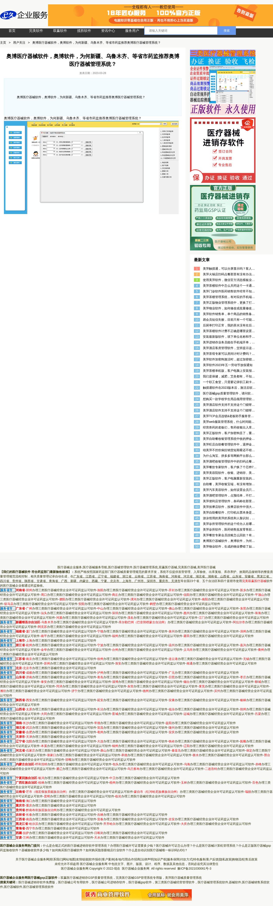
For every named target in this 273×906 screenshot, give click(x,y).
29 (197, 427)
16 (197, 353)
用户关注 (19, 42)
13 (197, 336)
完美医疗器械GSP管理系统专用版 (139, 877)
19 (197, 370)
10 (197, 319)
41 (197, 495)
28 (197, 421)
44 (197, 512)
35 (197, 461)
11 (197, 325)
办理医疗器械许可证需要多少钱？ (133, 845)
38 (197, 478)
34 (197, 455)
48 (197, 535)
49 (197, 541)
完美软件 (36, 31)
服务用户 (132, 31)
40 (197, 490)
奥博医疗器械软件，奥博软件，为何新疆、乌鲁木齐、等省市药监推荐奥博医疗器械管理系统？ (96, 42)
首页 (12, 31)
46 (197, 524)
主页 (3, 42)
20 (197, 376)
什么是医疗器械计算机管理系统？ (215, 845)
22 (197, 387)
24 (197, 399)
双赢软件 (60, 31)
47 (197, 529)
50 (197, 546)
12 (197, 331)
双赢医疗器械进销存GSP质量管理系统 (86, 877)
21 (197, 382)
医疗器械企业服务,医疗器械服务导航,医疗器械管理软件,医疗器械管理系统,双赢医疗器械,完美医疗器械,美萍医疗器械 (136, 567)
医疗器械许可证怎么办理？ (174, 845)
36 (197, 467)
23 (197, 393)
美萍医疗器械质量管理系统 (183, 877)
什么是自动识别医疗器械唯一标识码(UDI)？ (158, 850)
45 (197, 518)
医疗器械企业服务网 (93, 864)
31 (197, 438)
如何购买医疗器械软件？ (69, 850)
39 (197, 484)
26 (197, 410)
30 (197, 433)
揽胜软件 (84, 31)
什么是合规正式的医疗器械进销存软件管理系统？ (76, 845)
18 (197, 365)
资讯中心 (108, 31)
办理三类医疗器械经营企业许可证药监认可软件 (61, 590)
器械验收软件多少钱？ (36, 850)
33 (197, 450)
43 (197, 507)
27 (197, 416)
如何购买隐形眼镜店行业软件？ (107, 850)
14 (197, 342)
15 (197, 348)
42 (197, 501)
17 (197, 359)
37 (197, 472)
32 (197, 444)
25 (197, 404)
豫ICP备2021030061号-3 (194, 868)
